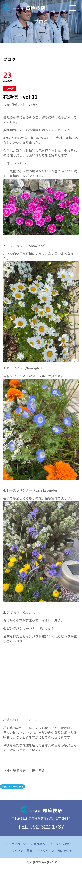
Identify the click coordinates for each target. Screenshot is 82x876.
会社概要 (39, 844)
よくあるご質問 (22, 850)
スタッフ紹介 (62, 844)
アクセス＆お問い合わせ (56, 850)
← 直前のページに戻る (12, 786)
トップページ (17, 844)
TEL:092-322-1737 (41, 827)
